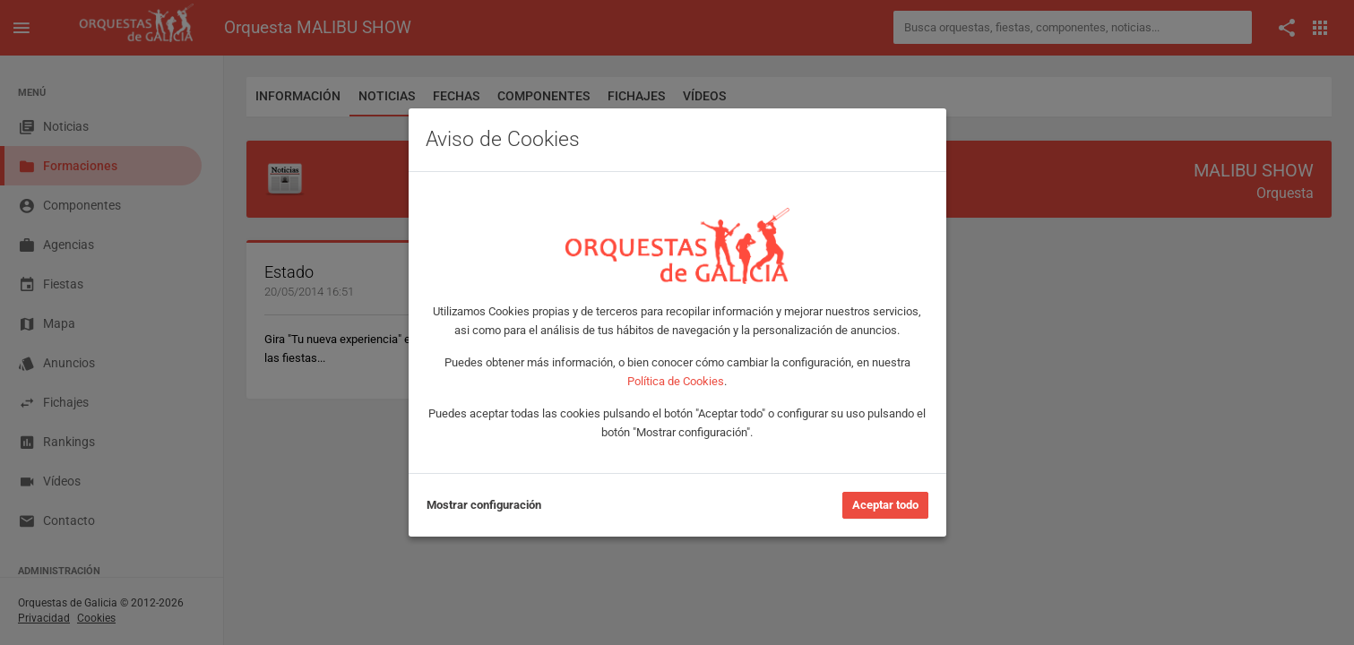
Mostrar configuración (484, 505)
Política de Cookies (675, 381)
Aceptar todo (885, 505)
